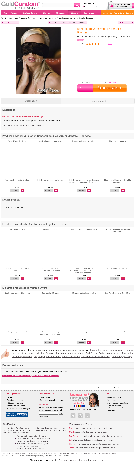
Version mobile (97, 460)
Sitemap (66, 456)
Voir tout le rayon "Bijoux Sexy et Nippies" (69, 23)
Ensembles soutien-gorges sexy (106, 350)
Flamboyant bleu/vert (117, 141)
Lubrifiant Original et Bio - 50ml (117, 293)
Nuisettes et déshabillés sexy (95, 356)
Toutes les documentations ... (118, 408)
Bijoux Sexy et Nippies (33, 353)
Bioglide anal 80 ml (50, 229)
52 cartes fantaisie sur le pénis (84, 293)
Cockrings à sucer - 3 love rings (17, 293)
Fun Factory (74, 436)
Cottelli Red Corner (87, 353)
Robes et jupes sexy (122, 356)
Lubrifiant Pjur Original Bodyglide (84, 229)
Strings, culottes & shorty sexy (61, 353)
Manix (72, 432)
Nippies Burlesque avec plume (84, 141)
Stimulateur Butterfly (17, 229)
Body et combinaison (109, 353)
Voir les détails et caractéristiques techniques (24, 125)
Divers (110, 44)
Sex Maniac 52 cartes (50, 293)
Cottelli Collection (71, 356)
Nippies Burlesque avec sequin (51, 141)
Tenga (71, 448)
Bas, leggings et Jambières (47, 356)
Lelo (71, 440)
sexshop (63, 453)
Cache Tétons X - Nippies (17, 141)
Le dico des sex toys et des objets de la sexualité (117, 404)
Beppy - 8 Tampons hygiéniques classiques (117, 230)
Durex (71, 428)
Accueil (3, 18)
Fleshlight (73, 444)
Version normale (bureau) (74, 460)
